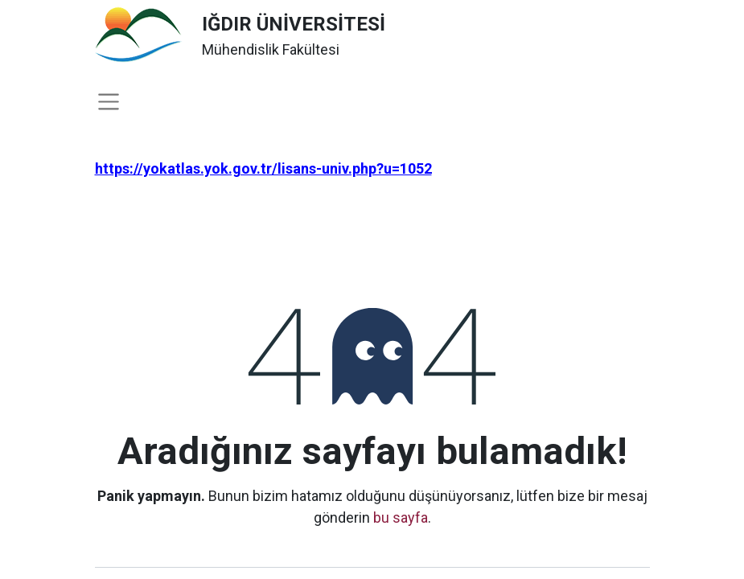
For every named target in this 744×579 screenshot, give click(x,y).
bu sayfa (400, 517)
